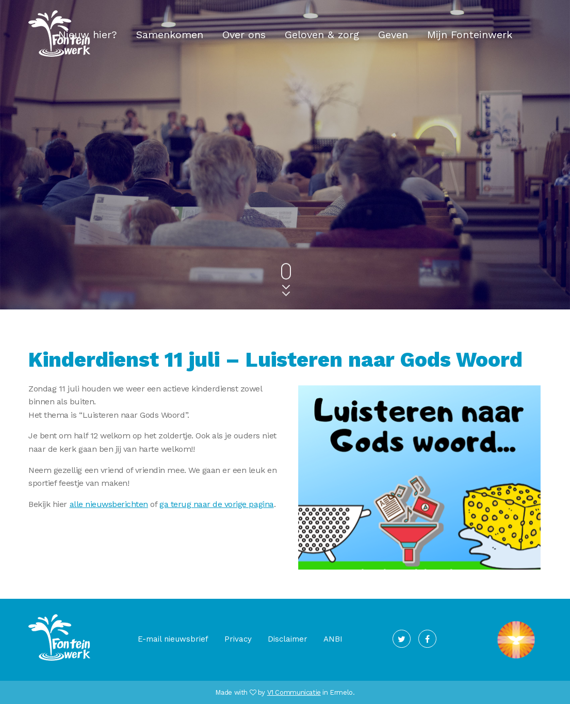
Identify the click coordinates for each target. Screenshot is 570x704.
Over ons (244, 34)
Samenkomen (169, 34)
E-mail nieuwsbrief (173, 639)
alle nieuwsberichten (109, 504)
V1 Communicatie (294, 692)
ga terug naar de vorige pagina (216, 504)
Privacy (238, 639)
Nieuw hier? (87, 34)
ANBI (333, 639)
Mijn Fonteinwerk (469, 34)
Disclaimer (287, 639)
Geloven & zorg (322, 34)
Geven (393, 34)
